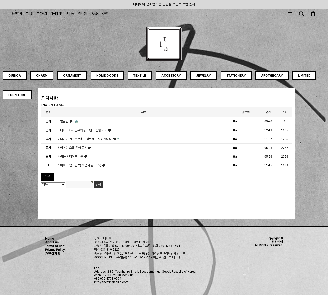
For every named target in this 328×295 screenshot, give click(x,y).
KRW (105, 13)
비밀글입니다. (66, 121)
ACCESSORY (171, 75)
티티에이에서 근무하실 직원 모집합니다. (82, 130)
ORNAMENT (72, 75)
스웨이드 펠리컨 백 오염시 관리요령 (79, 165)
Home (49, 238)
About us (52, 242)
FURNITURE (17, 95)
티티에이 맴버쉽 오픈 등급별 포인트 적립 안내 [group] (164, 4)
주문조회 (42, 13)
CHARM (42, 75)
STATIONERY (236, 75)
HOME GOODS (107, 75)
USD (95, 13)
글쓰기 (47, 176)
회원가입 (17, 13)
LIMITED (304, 75)
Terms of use (54, 246)
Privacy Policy (55, 250)
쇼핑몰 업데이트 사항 (70, 156)
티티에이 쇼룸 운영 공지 (72, 148)
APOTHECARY (272, 75)
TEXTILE (139, 75)
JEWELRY (203, 75)
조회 (284, 112)
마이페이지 (57, 13)
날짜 (268, 112)
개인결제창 (52, 254)
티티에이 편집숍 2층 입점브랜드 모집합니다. (85, 139)
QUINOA (14, 75)
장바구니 (83, 13)
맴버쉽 (71, 13)
